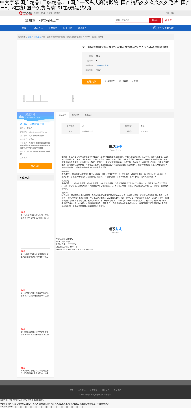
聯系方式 (88, 115)
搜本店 (168, 20)
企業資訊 (57, 13)
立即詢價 (91, 81)
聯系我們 (82, 28)
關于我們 (67, 28)
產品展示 (38, 28)
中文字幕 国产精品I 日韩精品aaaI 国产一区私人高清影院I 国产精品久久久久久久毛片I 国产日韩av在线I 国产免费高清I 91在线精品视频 (55, 404)
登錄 (172, 13)
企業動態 (53, 28)
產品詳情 (75, 115)
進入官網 (35, 166)
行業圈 (49, 13)
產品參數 (62, 115)
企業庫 (36, 13)
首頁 (24, 28)
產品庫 (42, 13)
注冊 (167, 13)
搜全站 (155, 20)
